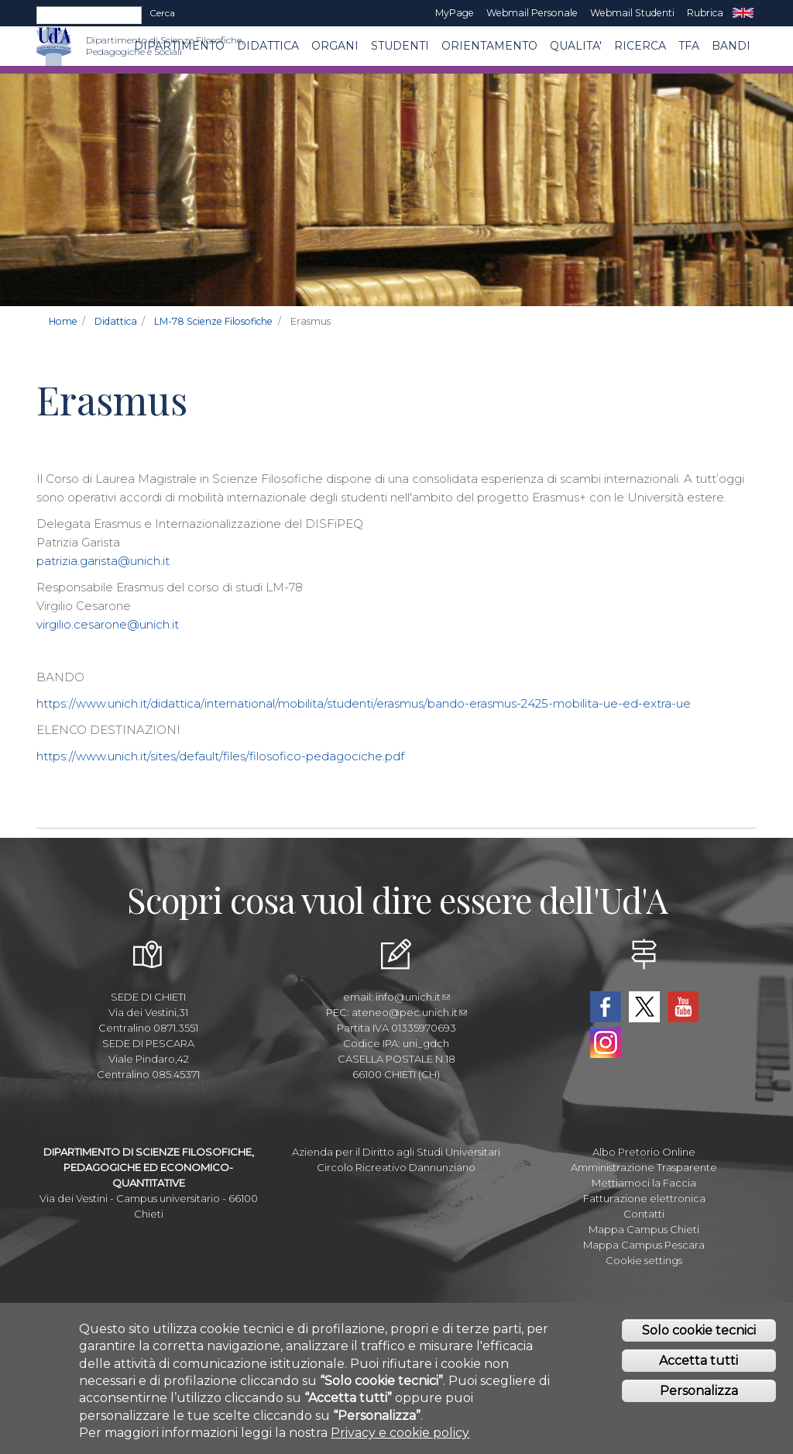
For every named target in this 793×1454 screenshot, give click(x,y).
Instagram (605, 1042)
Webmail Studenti (632, 13)
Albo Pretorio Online (643, 1152)
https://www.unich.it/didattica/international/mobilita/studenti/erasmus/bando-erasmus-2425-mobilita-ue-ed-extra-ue (363, 703)
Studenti (400, 46)
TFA (688, 46)
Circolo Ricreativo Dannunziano (396, 1167)
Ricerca (640, 46)
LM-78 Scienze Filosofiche (213, 321)
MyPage (454, 13)
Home (63, 321)
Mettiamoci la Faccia (644, 1183)
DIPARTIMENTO (179, 46)
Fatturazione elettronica (644, 1198)
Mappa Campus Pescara (644, 1245)
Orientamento (489, 46)
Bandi (731, 46)
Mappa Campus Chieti (644, 1229)
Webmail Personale (532, 13)
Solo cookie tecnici (699, 1335)
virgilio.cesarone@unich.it (107, 624)
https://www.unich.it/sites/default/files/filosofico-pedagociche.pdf (220, 756)
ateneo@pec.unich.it (409, 1012)
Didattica (268, 46)
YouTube (683, 1007)
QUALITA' (576, 46)
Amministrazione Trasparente (644, 1167)
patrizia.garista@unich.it (103, 560)
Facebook (605, 1007)
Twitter (644, 1007)
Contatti (643, 1214)
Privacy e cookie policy (400, 1437)
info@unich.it (413, 997)
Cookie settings (644, 1260)
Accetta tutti (698, 1365)
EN (743, 13)
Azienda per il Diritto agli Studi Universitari (396, 1152)
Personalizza (699, 1394)
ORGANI (335, 46)
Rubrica (705, 13)
